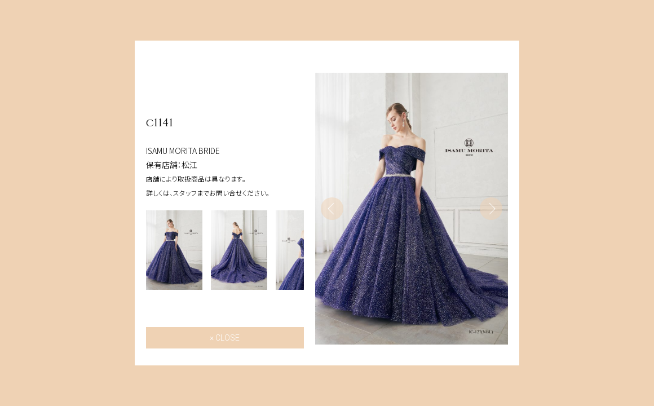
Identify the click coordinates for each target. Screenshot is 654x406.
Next (491, 208)
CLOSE (227, 337)
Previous (332, 208)
